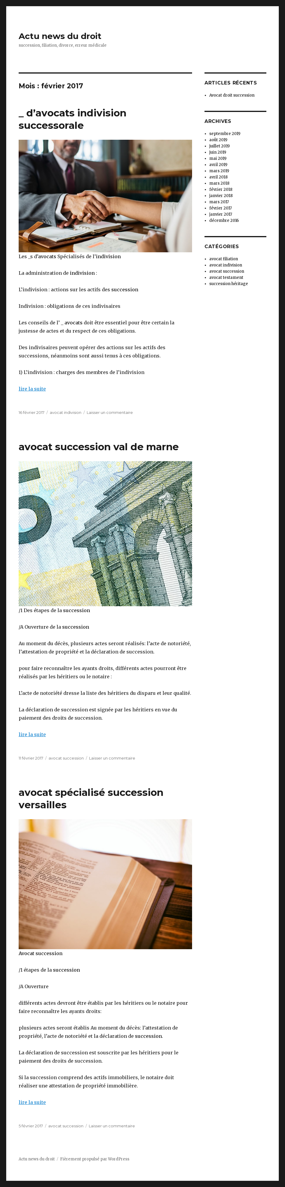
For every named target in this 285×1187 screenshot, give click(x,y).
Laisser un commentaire (110, 412)
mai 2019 (217, 158)
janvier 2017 (220, 214)
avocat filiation (223, 258)
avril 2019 (218, 164)
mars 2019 (219, 170)
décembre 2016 (224, 220)
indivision (108, 256)
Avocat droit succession (232, 95)
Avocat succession (40, 953)
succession (124, 289)
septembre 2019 (224, 133)
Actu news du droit (60, 36)
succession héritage (228, 283)
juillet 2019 (219, 146)
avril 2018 (218, 177)
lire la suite (32, 389)
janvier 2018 (221, 195)
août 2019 (218, 139)
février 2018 (220, 189)
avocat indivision (65, 412)
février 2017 (220, 208)
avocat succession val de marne (99, 447)
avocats (47, 256)
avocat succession (66, 758)
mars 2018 (219, 183)
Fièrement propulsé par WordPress (94, 1159)
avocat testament (226, 277)
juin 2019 (217, 152)
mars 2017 (219, 201)
